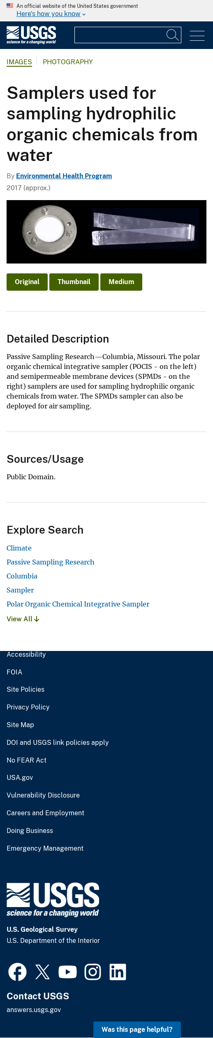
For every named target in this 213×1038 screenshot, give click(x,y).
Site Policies (25, 689)
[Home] (31, 42)
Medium (121, 282)
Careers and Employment (45, 813)
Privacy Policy (28, 707)
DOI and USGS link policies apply (58, 742)
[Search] (173, 35)
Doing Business (30, 831)
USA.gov (20, 777)
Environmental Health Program (64, 176)
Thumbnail (74, 282)
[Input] (127, 35)
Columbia (22, 576)
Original (27, 282)
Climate (19, 548)
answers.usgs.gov (34, 1010)
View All (23, 619)
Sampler (20, 590)
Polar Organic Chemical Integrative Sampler (78, 604)
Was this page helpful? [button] (137, 1029)
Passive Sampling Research (51, 562)
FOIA (14, 672)
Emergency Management (45, 848)
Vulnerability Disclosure (43, 795)
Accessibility (26, 654)
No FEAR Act (26, 760)
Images (19, 62)
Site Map (20, 725)
